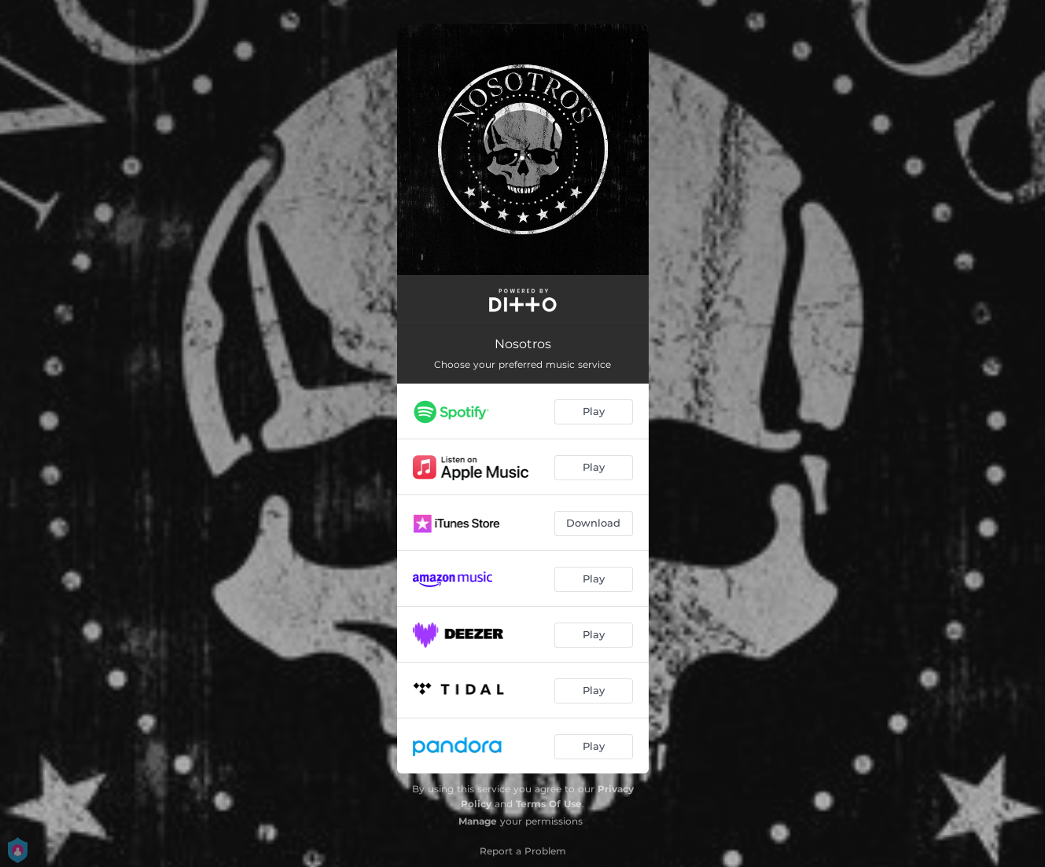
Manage (477, 821)
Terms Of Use (549, 804)
